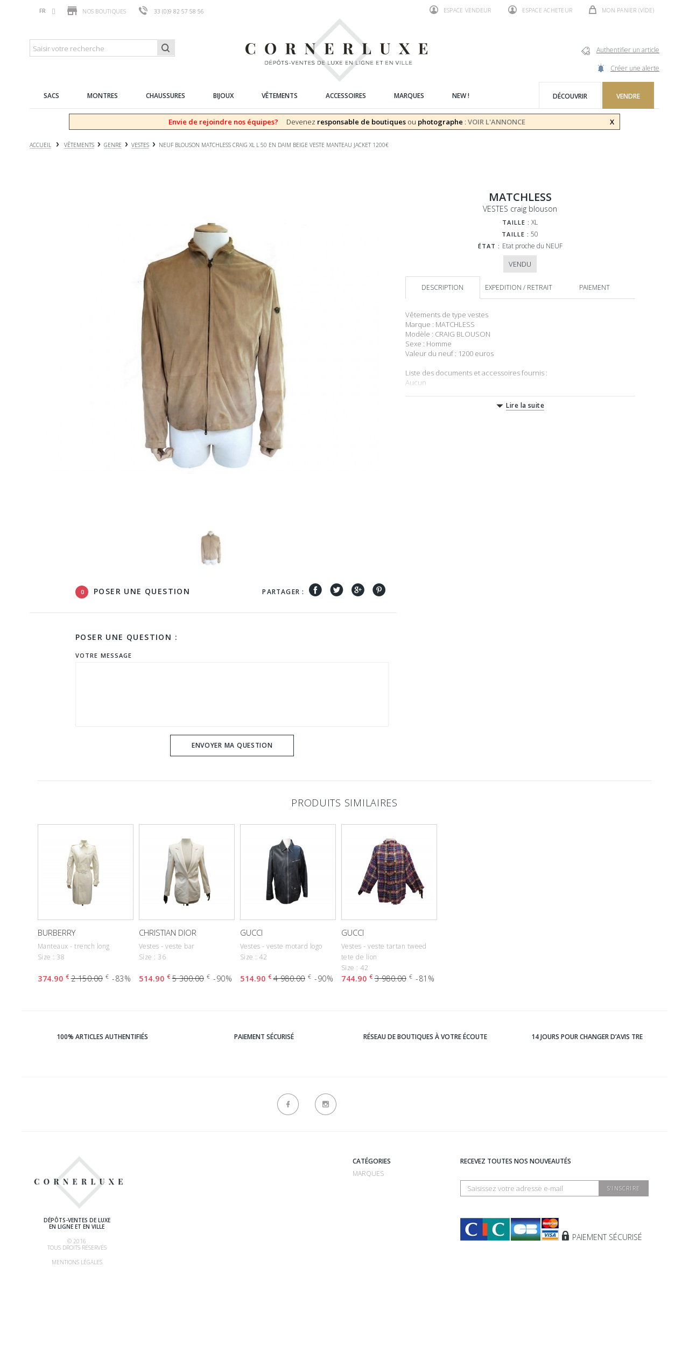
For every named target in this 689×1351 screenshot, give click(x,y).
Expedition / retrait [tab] (518, 287)
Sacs (360, 1200)
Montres (368, 1213)
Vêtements (371, 1240)
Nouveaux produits (271, 1272)
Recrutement (260, 1173)
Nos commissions (167, 1256)
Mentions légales (77, 1262)
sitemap (250, 1285)
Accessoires (374, 1254)
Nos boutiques (96, 10)
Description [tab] (442, 287)
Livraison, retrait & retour (185, 1270)
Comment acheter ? (170, 1216)
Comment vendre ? (169, 1202)
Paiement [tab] (594, 287)
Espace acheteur (540, 10)
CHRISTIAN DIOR (167, 932)
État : (489, 246)
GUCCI (251, 932)
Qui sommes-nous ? (170, 1162)
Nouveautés (374, 1267)
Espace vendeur (460, 10)
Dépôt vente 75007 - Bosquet (286, 1202)
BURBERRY (56, 932)
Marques (368, 1173)
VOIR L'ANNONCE (496, 122)
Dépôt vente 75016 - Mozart (285, 1216)
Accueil (40, 145)
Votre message (103, 655)
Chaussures (374, 1187)
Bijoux (363, 1227)
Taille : (516, 222)
